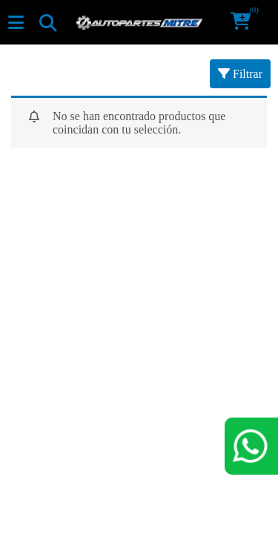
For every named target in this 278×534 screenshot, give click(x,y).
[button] (245, 22)
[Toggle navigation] (47, 22)
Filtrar (240, 74)
